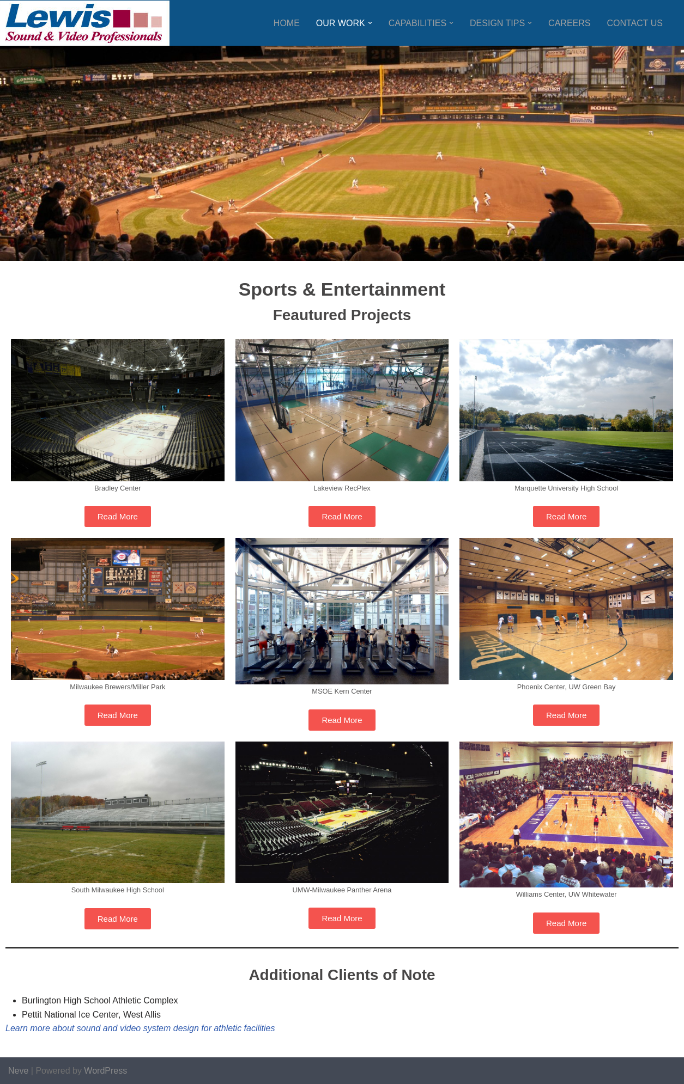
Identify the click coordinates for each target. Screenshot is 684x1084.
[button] (370, 23)
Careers (569, 23)
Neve (18, 1070)
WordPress (105, 1070)
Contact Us (635, 23)
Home (287, 23)
